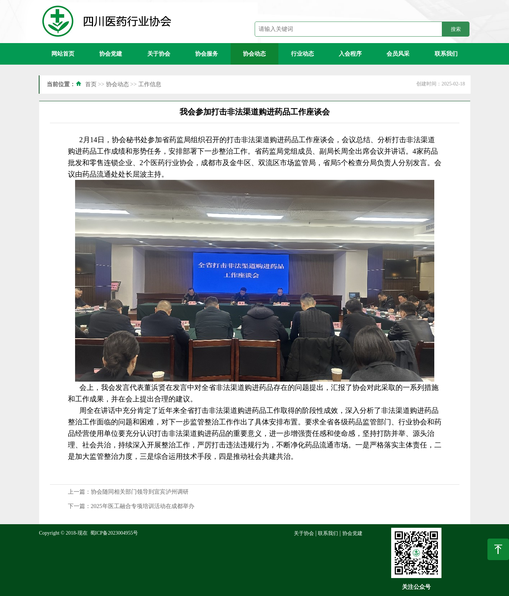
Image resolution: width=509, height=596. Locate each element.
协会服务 (206, 54)
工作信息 (149, 84)
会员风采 (398, 54)
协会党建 (110, 54)
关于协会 (158, 54)
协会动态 (254, 54)
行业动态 (302, 54)
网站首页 (62, 54)
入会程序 (350, 54)
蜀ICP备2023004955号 (114, 533)
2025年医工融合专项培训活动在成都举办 (142, 506)
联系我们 (446, 54)
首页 (91, 84)
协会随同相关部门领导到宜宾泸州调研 (140, 492)
